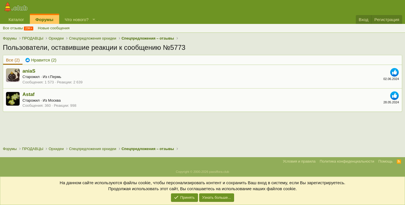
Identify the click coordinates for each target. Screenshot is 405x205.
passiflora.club (219, 171)
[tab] (40, 60)
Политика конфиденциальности (347, 161)
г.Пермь (54, 77)
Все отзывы (13, 28)
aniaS (28, 71)
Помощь (385, 161)
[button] (93, 19)
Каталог (16, 19)
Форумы (44, 19)
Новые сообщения (54, 28)
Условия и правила (299, 161)
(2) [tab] (13, 60)
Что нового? (77, 19)
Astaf (28, 94)
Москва (54, 100)
